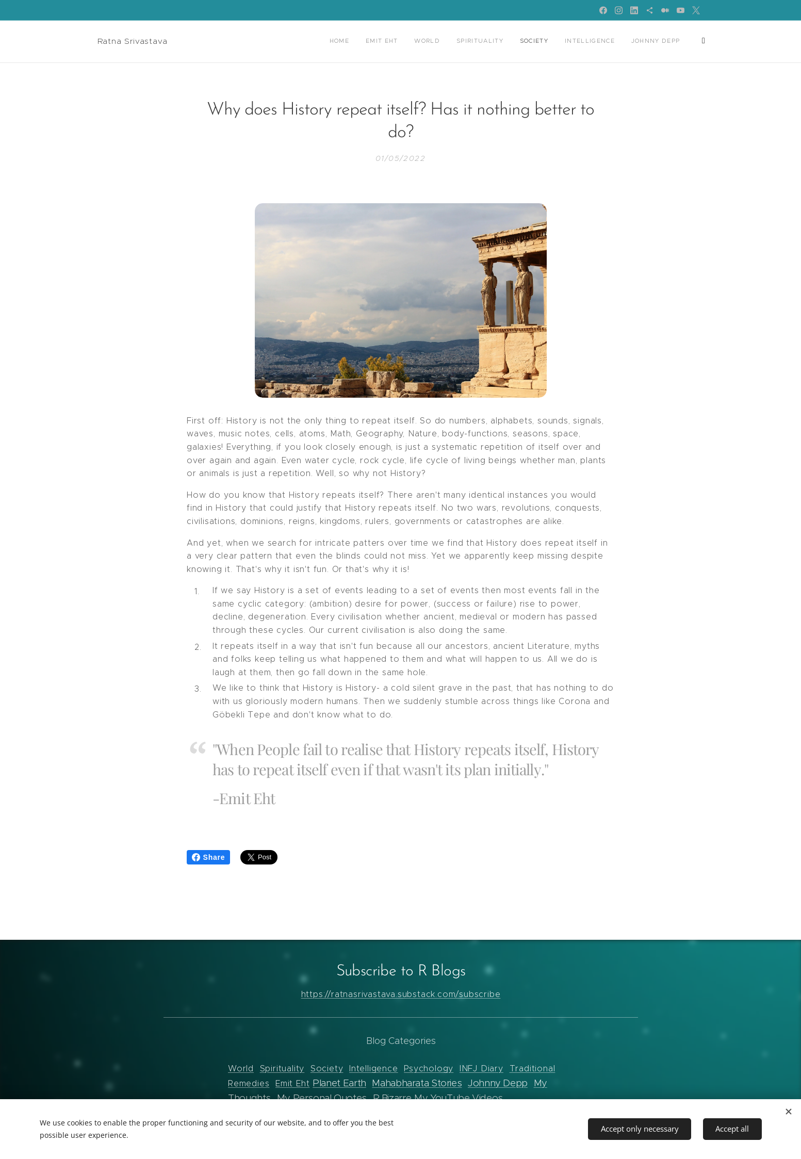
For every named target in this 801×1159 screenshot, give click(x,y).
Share (208, 857)
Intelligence (373, 1068)
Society (326, 1068)
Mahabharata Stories (417, 1083)
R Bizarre (391, 1098)
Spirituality (281, 1068)
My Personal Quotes (321, 1098)
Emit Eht (292, 1083)
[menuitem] (370, 42)
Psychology (428, 1068)
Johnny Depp (498, 1083)
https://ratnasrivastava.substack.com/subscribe (400, 994)
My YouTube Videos (458, 1098)
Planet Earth (339, 1083)
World (241, 1068)
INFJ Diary (481, 1068)
